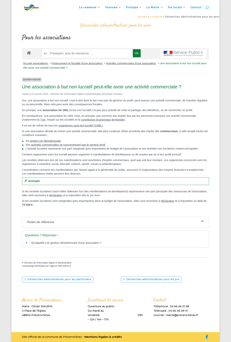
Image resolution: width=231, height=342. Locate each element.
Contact (196, 7)
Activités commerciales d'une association (131, 63)
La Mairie (153, 7)
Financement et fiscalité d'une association (77, 63)
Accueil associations (36, 63)
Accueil (142, 16)
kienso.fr (67, 266)
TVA (42, 119)
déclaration (55, 195)
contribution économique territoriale (102, 119)
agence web (56, 266)
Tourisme (111, 7)
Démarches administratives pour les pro (153, 279)
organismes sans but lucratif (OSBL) (81, 125)
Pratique (132, 7)
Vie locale (175, 7)
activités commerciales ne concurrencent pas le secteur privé (68, 144)
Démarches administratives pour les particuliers (59, 279)
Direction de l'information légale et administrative (47, 262)
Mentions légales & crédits (103, 337)
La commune (88, 7)
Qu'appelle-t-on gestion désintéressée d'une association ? (66, 242)
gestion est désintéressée (45, 140)
